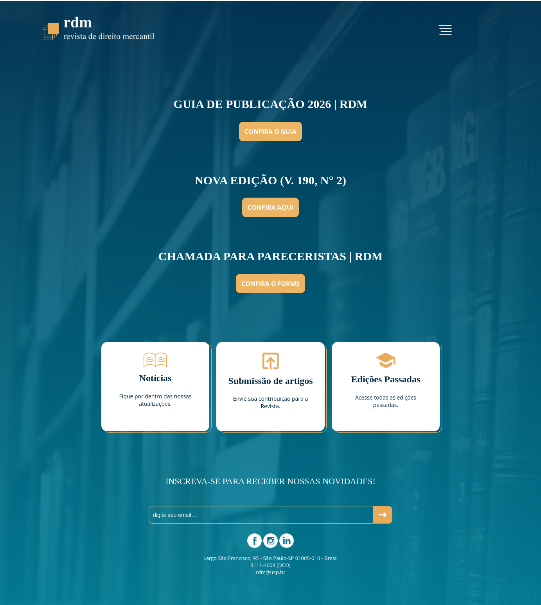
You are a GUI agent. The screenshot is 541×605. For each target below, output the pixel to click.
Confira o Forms (270, 283)
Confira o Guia (270, 131)
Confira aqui (270, 207)
